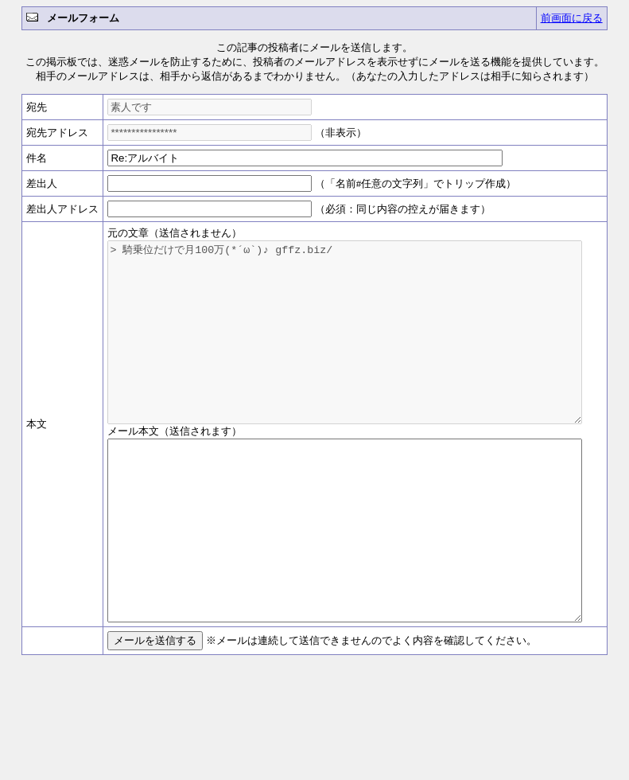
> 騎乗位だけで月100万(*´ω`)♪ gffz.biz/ (358, 350)
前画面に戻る (572, 18)
